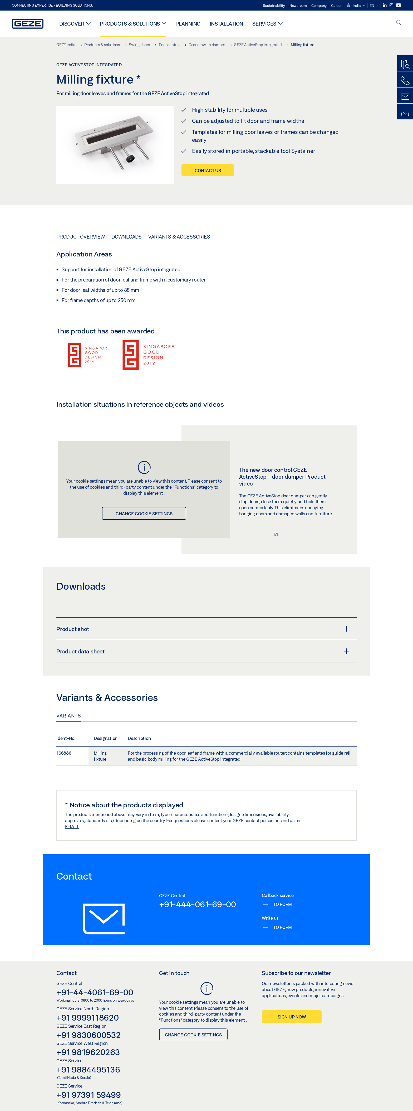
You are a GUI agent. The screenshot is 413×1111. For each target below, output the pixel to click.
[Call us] (405, 80)
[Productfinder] (405, 64)
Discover (71, 24)
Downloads (126, 237)
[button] (355, 6)
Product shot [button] (203, 629)
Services (264, 24)
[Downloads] (405, 113)
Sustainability (274, 5)
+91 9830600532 (88, 1035)
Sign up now (292, 1016)
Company (319, 5)
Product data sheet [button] (203, 651)
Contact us (208, 170)
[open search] (399, 23)
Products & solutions (130, 24)
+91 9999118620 (87, 1017)
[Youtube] (398, 5)
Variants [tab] (68, 716)
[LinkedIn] (385, 5)
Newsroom (298, 5)
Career (336, 5)
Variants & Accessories (179, 237)
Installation (226, 24)
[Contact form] (405, 97)
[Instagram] (392, 5)
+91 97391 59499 (88, 1094)
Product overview (80, 237)
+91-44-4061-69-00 (94, 992)
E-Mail (72, 826)
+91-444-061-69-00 (197, 904)
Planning (187, 24)
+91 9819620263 (88, 1052)
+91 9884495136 (88, 1069)
